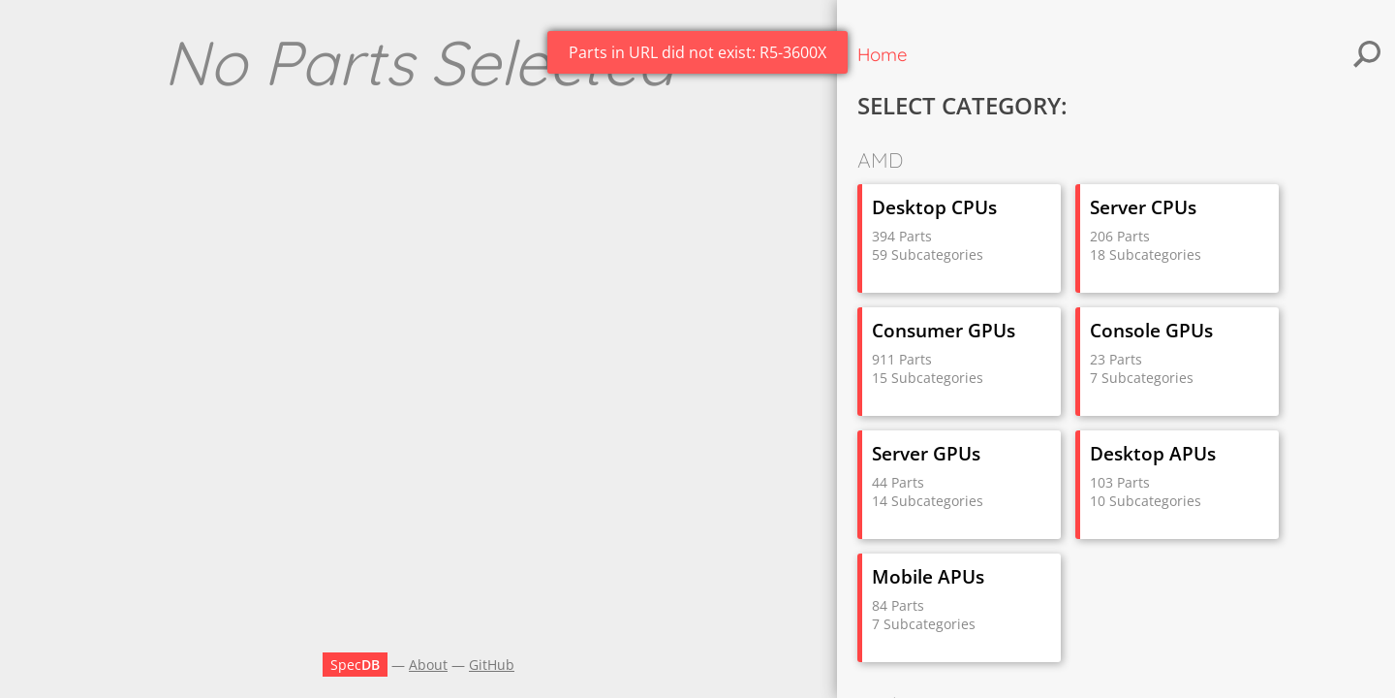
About (428, 664)
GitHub (491, 664)
